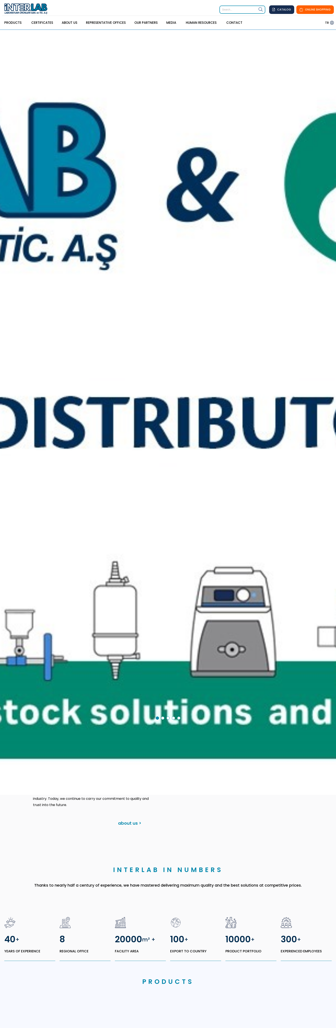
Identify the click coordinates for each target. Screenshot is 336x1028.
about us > (129, 770)
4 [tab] (174, 666)
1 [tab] (158, 666)
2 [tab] (163, 666)
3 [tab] (169, 666)
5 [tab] (179, 666)
